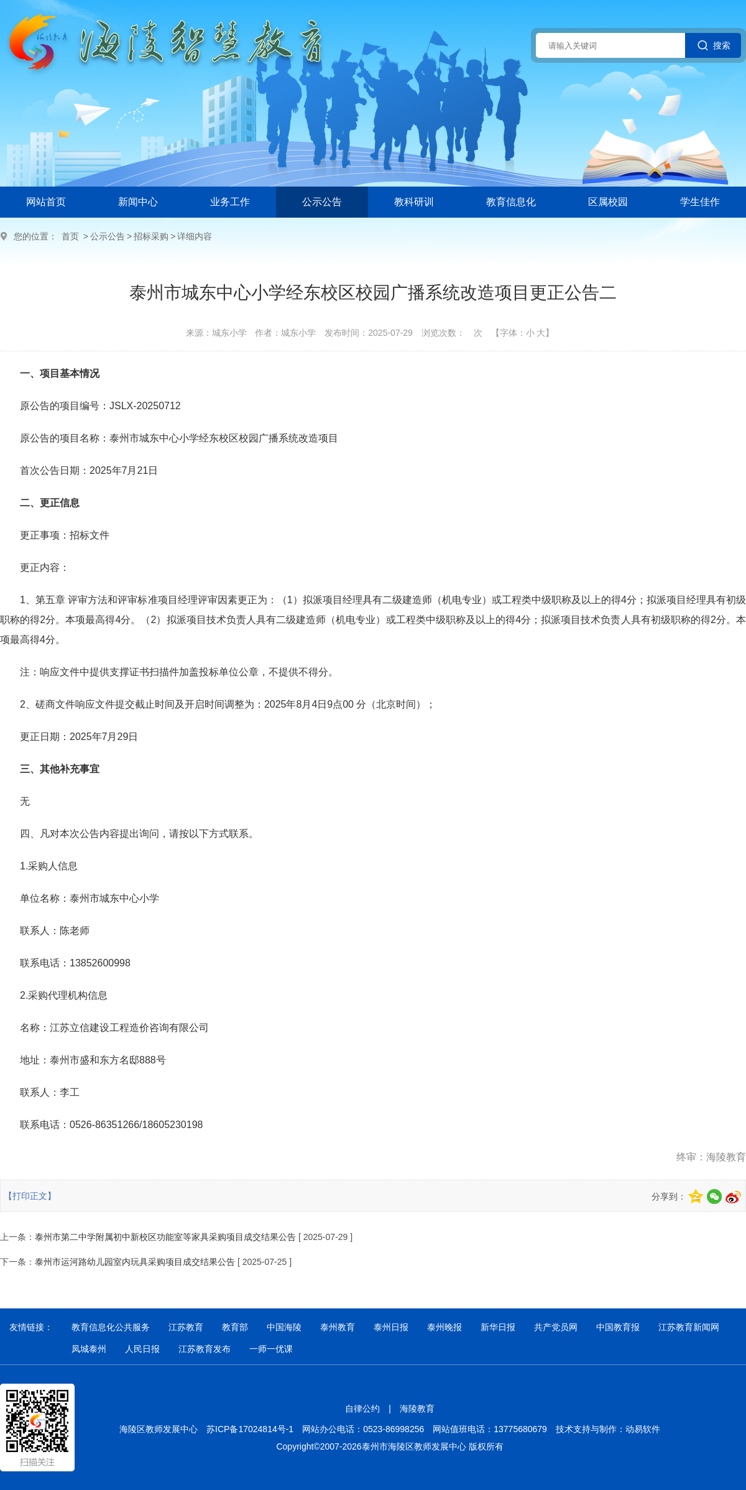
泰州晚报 (444, 1327)
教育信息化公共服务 (110, 1327)
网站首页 (46, 202)
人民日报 (142, 1349)
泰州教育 (337, 1327)
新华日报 (498, 1327)
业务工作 (230, 202)
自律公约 (362, 1409)
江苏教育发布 (204, 1349)
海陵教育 (417, 1409)
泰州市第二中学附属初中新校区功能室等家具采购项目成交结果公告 (165, 1237)
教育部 (235, 1327)
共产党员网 (556, 1327)
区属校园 (608, 202)
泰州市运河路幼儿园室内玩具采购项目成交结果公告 (135, 1262)
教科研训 (414, 202)
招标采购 (151, 236)
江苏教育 (185, 1327)
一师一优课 (271, 1349)
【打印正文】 (30, 1196)
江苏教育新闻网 (688, 1327)
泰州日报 (391, 1327)
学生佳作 (700, 202)
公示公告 (322, 202)
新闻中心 (138, 202)
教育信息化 (511, 202)
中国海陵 (284, 1327)
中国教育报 (618, 1327)
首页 (70, 236)
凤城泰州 (88, 1349)
